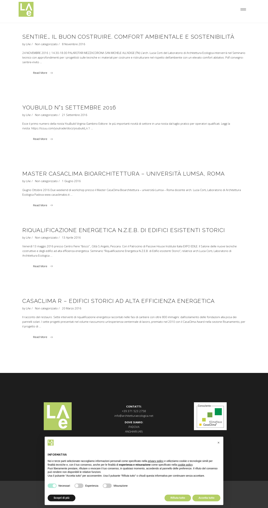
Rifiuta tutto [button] (177, 497)
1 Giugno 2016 (71, 181)
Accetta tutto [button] (206, 497)
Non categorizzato (46, 44)
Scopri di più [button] (61, 497)
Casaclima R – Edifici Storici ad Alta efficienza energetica (118, 301)
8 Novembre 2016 (73, 44)
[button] (218, 443)
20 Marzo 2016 (71, 308)
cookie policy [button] (185, 464)
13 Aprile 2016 (71, 237)
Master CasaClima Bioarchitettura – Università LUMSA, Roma (123, 173)
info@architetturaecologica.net (133, 416)
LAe (28, 44)
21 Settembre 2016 (74, 115)
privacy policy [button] (156, 461)
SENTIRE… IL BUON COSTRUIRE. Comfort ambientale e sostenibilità (128, 36)
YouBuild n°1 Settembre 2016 (69, 107)
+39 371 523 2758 (134, 411)
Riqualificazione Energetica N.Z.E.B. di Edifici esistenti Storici (123, 230)
